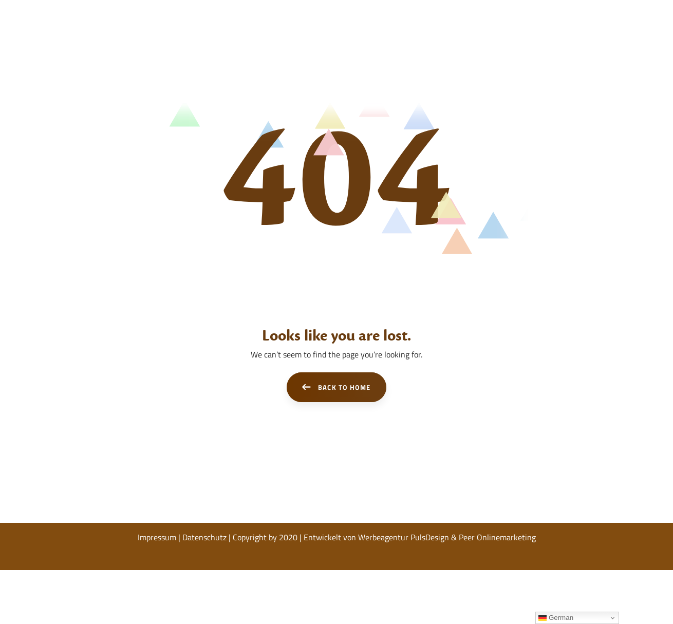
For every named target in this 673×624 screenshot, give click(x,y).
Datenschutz (204, 537)
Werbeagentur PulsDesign (403, 537)
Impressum (157, 537)
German (555, 618)
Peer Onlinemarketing (497, 537)
